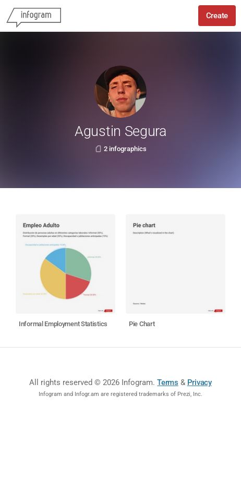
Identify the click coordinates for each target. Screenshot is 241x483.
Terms (167, 382)
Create (217, 15)
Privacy (199, 382)
